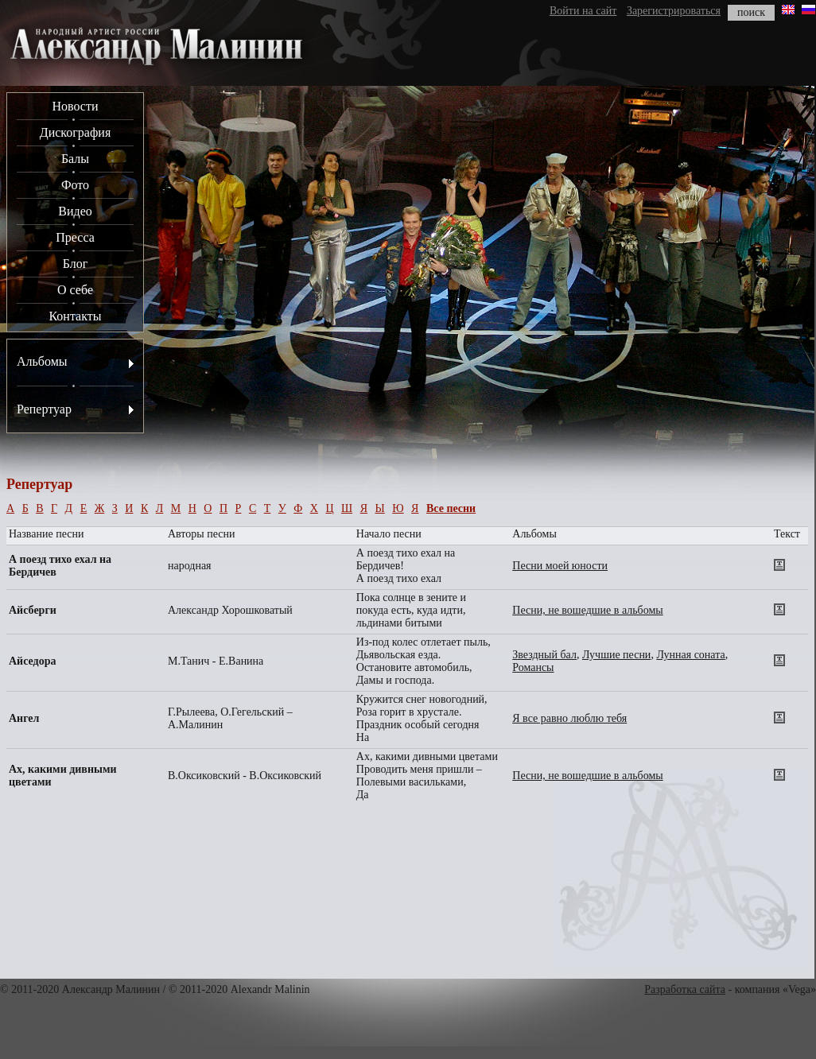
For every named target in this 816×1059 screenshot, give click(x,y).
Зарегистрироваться (674, 11)
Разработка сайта (684, 989)
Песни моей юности (560, 566)
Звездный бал (544, 655)
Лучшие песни (616, 655)
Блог (75, 263)
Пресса (75, 237)
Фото (75, 185)
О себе (75, 290)
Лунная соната (690, 655)
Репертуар (44, 409)
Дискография (75, 132)
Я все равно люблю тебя (569, 718)
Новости (75, 106)
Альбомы (42, 361)
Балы (75, 158)
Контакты (75, 316)
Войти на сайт (583, 11)
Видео (74, 211)
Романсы (533, 667)
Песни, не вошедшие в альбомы (587, 610)
